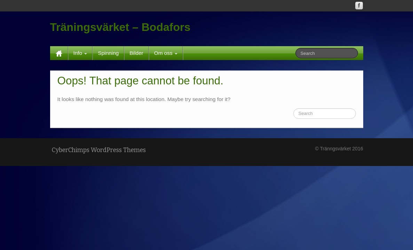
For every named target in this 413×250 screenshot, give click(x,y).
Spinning (108, 53)
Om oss (165, 53)
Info (80, 53)
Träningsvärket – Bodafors (120, 27)
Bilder (136, 53)
